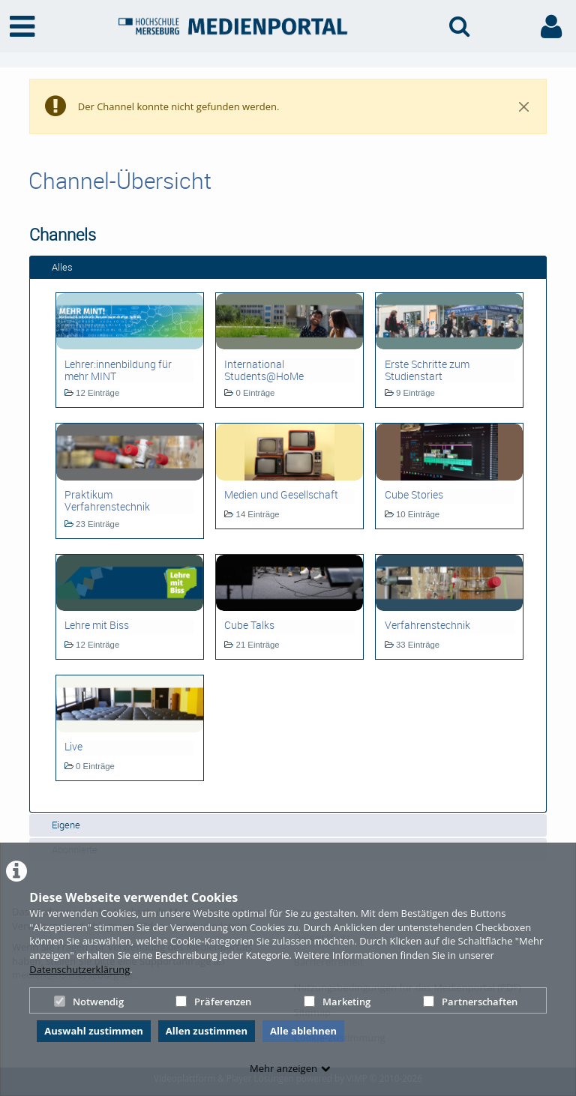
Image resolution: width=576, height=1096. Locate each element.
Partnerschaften (470, 1001)
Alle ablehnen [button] (303, 1031)
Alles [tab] (54, 267)
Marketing (337, 1001)
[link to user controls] (551, 26)
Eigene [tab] (57, 824)
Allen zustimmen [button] (207, 1031)
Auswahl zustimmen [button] (93, 1031)
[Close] (524, 106)
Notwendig (89, 1001)
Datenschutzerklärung (79, 969)
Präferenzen (213, 1001)
